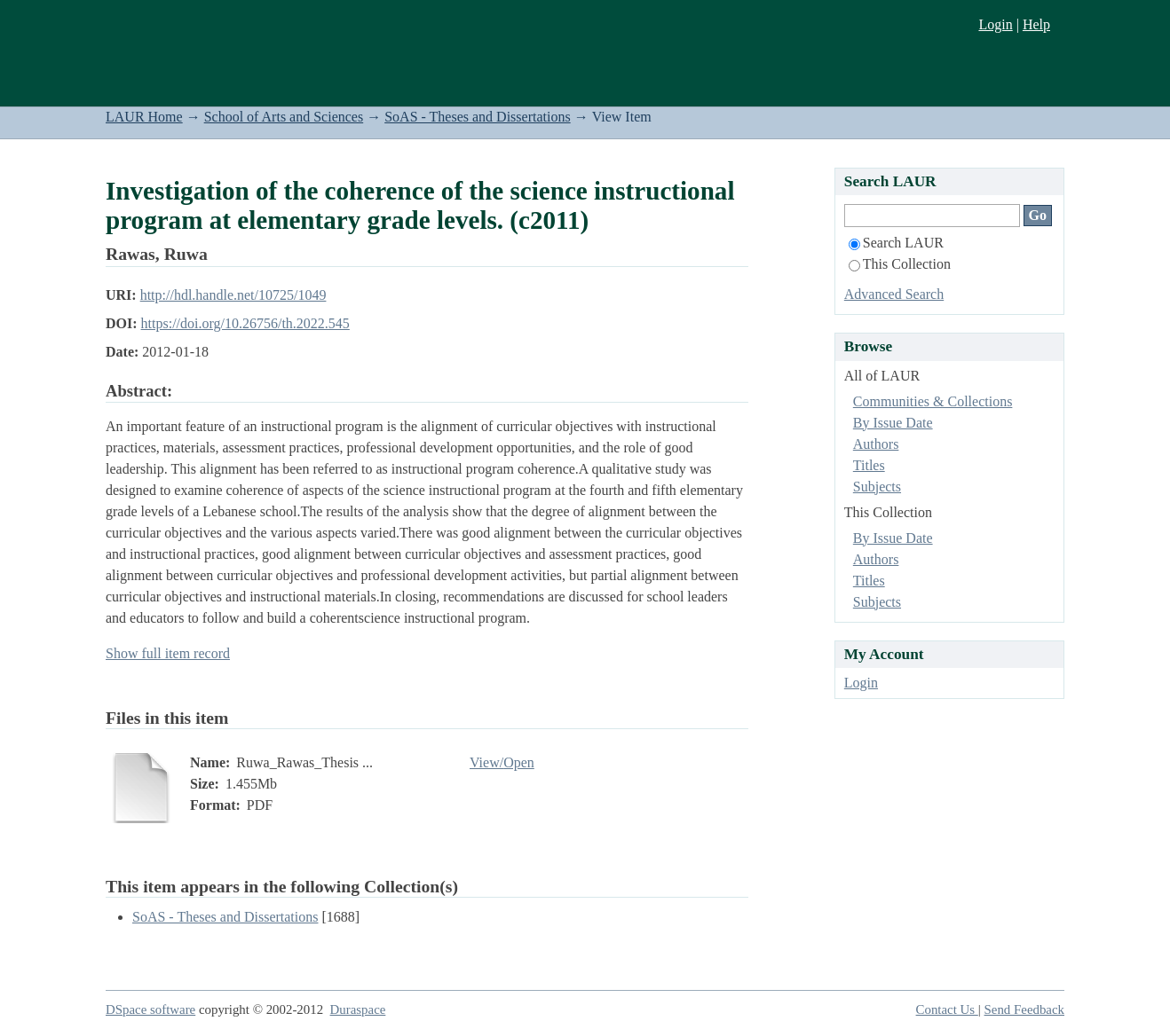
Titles (869, 465)
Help (1036, 24)
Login (995, 24)
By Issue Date (893, 422)
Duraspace (358, 1009)
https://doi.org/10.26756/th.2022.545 (245, 323)
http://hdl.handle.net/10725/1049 (233, 294)
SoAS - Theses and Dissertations (477, 116)
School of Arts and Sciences (284, 116)
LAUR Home (144, 116)
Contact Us (947, 1009)
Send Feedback (1024, 1009)
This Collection (900, 263)
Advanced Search (894, 294)
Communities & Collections (933, 401)
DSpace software (150, 1009)
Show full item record (168, 653)
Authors (876, 444)
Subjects (877, 486)
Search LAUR (896, 242)
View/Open (502, 762)
